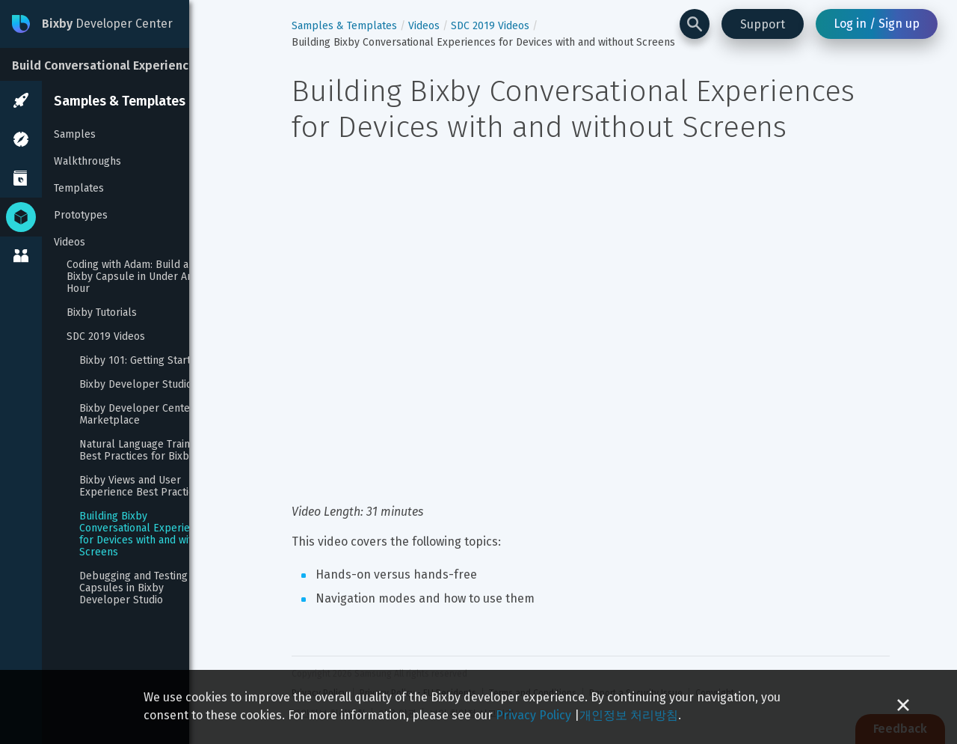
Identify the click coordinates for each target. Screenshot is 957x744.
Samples (75, 134)
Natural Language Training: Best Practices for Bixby (144, 451)
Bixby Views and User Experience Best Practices (142, 486)
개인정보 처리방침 (628, 715)
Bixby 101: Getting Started (141, 361)
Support (762, 24)
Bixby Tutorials (102, 313)
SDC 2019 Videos (106, 337)
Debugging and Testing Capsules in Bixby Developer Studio (135, 588)
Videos (69, 242)
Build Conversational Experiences (107, 65)
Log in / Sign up (877, 23)
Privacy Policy (533, 715)
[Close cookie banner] (903, 707)
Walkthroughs (87, 161)
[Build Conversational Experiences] (112, 64)
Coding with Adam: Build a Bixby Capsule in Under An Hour (131, 277)
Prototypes (81, 215)
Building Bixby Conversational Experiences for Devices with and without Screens (148, 534)
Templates (79, 188)
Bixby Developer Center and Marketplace (148, 415)
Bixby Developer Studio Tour (147, 385)
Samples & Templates (119, 101)
